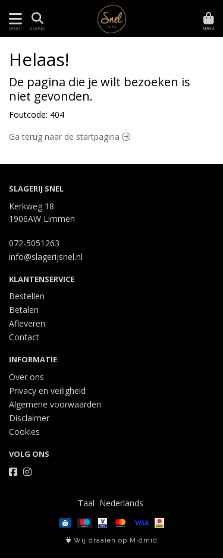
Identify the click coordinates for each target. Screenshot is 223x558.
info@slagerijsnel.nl (46, 256)
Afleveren (27, 323)
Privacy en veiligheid (47, 390)
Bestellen (27, 296)
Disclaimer (29, 418)
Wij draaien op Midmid (112, 540)
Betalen (24, 309)
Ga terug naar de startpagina (69, 136)
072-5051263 (34, 243)
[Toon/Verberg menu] (13, 19)
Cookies (24, 431)
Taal (86, 503)
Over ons (26, 377)
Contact (24, 337)
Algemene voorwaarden (55, 404)
